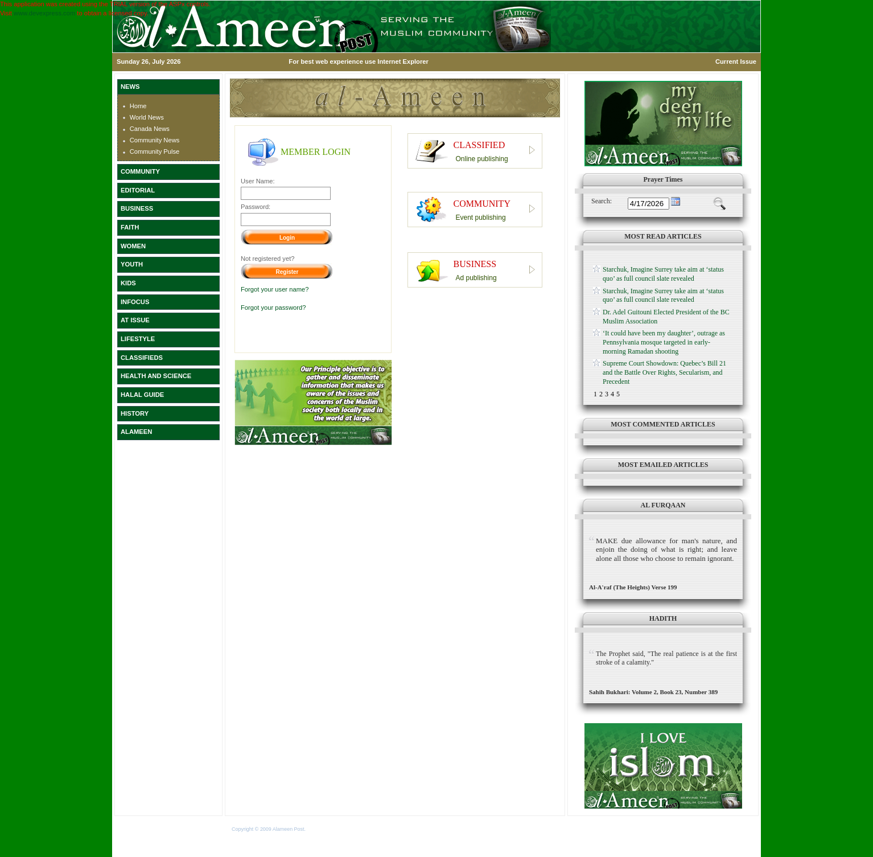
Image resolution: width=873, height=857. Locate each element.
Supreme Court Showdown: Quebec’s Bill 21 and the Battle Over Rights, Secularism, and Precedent (664, 372)
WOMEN (133, 246)
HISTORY (135, 413)
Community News (155, 140)
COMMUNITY (140, 171)
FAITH (130, 227)
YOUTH (132, 264)
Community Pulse (155, 151)
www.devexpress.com (44, 13)
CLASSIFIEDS (142, 357)
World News (147, 117)
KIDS (128, 283)
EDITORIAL (138, 190)
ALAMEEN (136, 431)
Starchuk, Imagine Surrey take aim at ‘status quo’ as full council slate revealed (663, 273)
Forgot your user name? (274, 289)
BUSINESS (137, 208)
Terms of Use (322, 829)
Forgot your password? (273, 307)
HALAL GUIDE (142, 394)
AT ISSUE (135, 320)
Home (138, 105)
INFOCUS (135, 301)
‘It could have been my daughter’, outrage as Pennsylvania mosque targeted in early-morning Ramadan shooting (664, 342)
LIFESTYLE (138, 338)
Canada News (150, 128)
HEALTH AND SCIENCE (156, 375)
